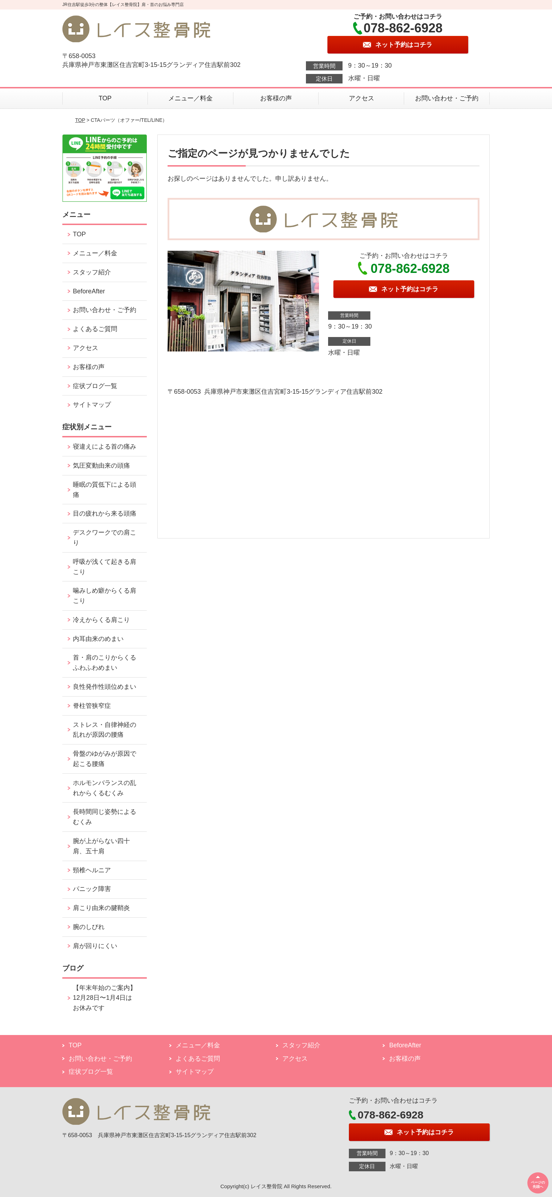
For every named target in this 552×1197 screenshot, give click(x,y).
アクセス (361, 98)
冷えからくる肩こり (101, 619)
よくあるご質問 (95, 328)
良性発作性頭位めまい (104, 686)
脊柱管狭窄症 (92, 705)
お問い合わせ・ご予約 (446, 98)
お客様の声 (276, 98)
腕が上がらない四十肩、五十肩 (101, 846)
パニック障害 (92, 888)
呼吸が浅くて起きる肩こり (104, 566)
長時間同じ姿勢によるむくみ (104, 816)
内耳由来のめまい (98, 638)
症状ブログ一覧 (95, 385)
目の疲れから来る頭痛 (104, 513)
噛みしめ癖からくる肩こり (104, 595)
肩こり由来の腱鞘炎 (101, 907)
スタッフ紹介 (92, 272)
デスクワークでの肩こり (104, 537)
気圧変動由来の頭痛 (101, 465)
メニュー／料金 (190, 98)
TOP (105, 98)
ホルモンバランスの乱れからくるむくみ (104, 788)
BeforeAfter (89, 291)
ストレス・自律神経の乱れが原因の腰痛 (104, 729)
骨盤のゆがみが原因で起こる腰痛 (104, 758)
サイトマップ (92, 404)
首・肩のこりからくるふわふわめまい (104, 662)
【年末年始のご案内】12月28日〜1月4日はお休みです (104, 998)
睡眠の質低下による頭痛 (104, 489)
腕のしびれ (89, 926)
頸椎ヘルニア (92, 870)
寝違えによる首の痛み (104, 446)
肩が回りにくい (95, 945)
